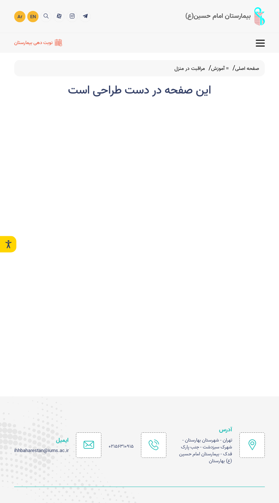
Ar (20, 16)
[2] (72, 15)
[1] (85, 15)
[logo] (225, 16)
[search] (46, 15)
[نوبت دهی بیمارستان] (38, 42)
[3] (59, 15)
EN (33, 16)
